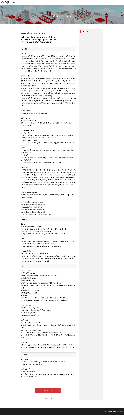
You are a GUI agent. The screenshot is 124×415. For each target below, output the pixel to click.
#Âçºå (95, 36)
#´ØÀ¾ (85, 39)
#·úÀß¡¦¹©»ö (86, 36)
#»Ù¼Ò (92, 39)
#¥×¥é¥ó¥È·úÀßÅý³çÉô (89, 42)
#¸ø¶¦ (85, 44)
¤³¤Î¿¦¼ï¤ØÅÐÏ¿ (48, 390)
